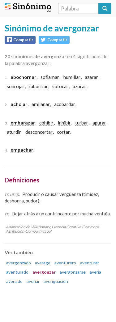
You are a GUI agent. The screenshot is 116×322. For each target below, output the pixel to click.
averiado (14, 281)
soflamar (50, 77)
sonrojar (15, 86)
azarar (91, 77)
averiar (33, 281)
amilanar (41, 104)
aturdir (14, 132)
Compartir (20, 39)
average (42, 262)
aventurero (65, 262)
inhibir (64, 122)
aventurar (89, 262)
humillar (71, 77)
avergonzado (18, 262)
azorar (79, 86)
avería (95, 272)
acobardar (64, 104)
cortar (63, 132)
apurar (99, 122)
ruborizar (38, 86)
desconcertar (39, 132)
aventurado (17, 272)
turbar (81, 122)
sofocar (60, 86)
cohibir (46, 122)
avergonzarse (73, 272)
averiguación (56, 281)
